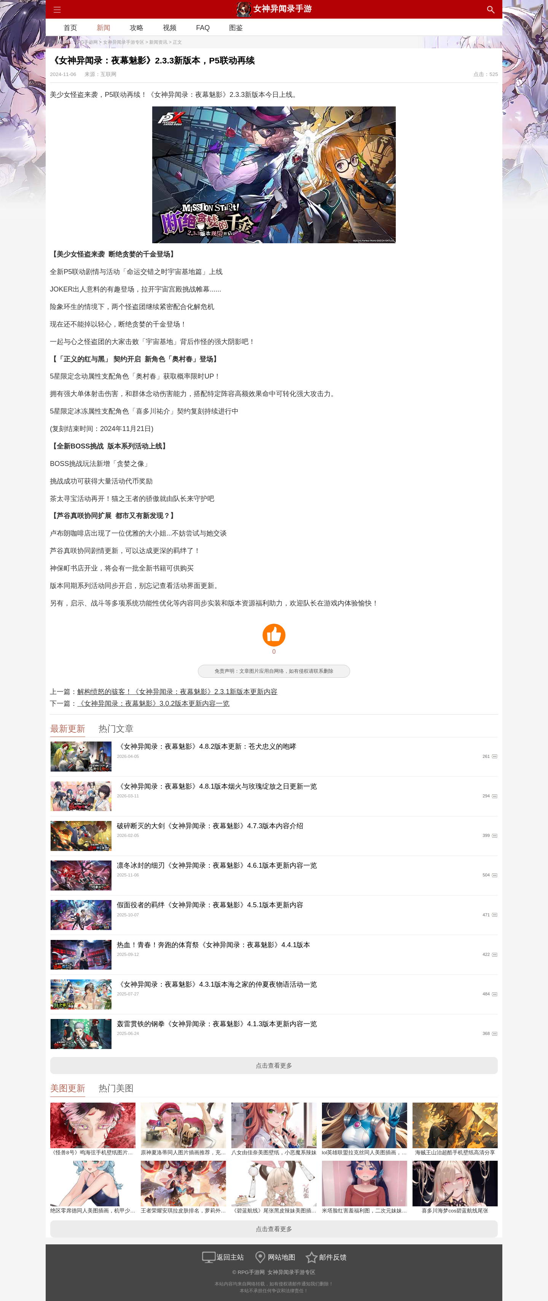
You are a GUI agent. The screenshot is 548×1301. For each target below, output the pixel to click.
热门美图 (116, 1088)
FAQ (203, 28)
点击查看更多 (274, 1065)
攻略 (136, 28)
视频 (170, 28)
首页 (70, 28)
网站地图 (274, 1257)
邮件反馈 (325, 1257)
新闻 (103, 28)
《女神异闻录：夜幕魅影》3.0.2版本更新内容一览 (153, 703)
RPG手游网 (86, 42)
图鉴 (236, 28)
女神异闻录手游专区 (123, 42)
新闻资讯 (158, 42)
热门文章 (116, 729)
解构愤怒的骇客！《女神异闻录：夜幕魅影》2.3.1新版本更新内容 (177, 692)
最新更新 (67, 729)
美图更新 (67, 1088)
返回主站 (222, 1257)
